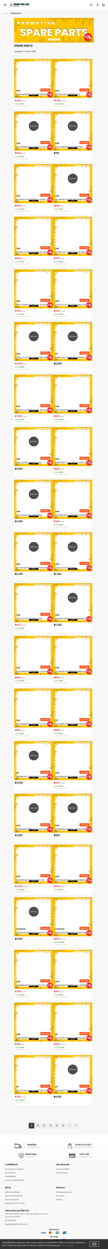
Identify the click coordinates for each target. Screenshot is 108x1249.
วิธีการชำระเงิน (10, 1172)
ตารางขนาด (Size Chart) (14, 1180)
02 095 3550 (10, 1220)
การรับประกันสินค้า (63, 1169)
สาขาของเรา (60, 1195)
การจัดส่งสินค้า (10, 1176)
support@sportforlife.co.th (16, 1224)
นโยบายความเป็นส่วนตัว (13, 1195)
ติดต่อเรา (59, 1199)
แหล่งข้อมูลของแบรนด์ (64, 1192)
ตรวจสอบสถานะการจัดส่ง (14, 1169)
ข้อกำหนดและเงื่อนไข (12, 1192)
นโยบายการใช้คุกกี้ (67, 1245)
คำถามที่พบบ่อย (62, 1172)
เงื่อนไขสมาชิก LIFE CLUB (14, 1203)
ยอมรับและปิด (94, 1244)
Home (5, 13)
